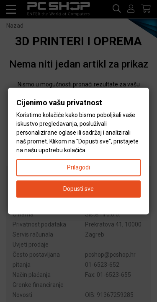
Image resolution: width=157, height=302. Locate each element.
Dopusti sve (78, 188)
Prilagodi (78, 167)
